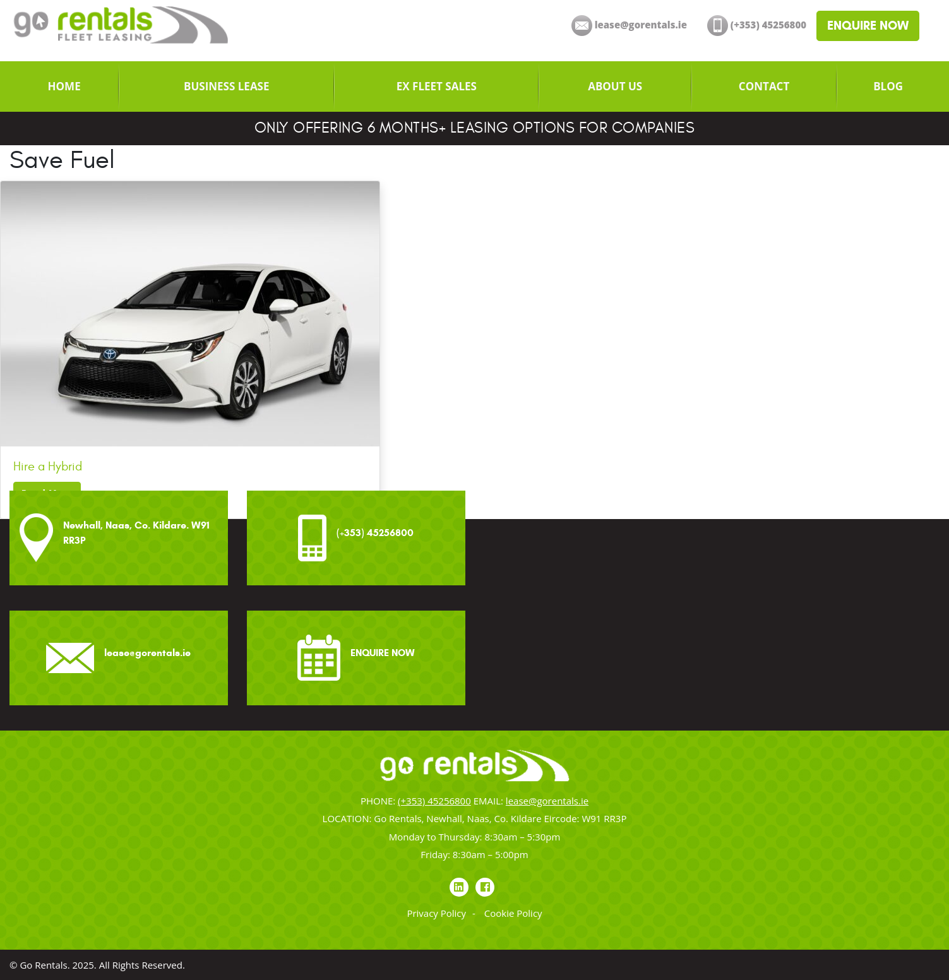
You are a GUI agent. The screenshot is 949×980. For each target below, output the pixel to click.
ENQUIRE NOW (868, 25)
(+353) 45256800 (434, 800)
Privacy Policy (436, 913)
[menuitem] (64, 86)
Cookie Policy (513, 913)
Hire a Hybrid (47, 466)
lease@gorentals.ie (547, 800)
